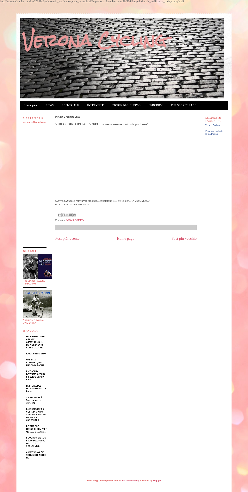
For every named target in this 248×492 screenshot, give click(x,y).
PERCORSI (156, 105)
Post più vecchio (184, 238)
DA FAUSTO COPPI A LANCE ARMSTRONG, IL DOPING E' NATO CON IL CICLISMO (35, 342)
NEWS (49, 105)
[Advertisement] (34, 186)
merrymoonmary (130, 481)
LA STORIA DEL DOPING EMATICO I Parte (36, 389)
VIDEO (79, 220)
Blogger (157, 481)
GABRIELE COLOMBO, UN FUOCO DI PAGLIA (35, 363)
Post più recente (67, 238)
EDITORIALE (70, 105)
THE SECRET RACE (183, 105)
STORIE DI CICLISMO (126, 105)
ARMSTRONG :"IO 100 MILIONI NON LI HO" (36, 455)
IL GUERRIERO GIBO (36, 354)
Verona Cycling (94, 40)
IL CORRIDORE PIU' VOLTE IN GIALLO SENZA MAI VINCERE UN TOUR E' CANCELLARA (36, 415)
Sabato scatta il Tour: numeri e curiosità (34, 400)
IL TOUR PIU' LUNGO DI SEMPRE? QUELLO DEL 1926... (36, 429)
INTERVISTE (95, 105)
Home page (30, 105)
